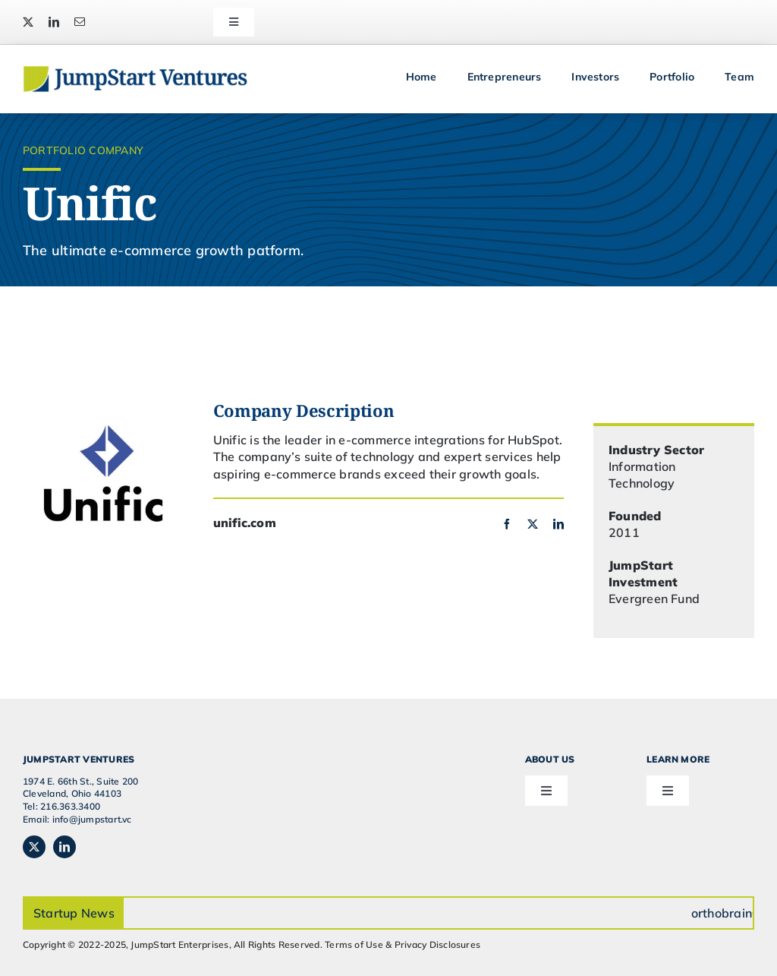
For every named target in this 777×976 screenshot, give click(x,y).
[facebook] (507, 524)
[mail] (79, 22)
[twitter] (28, 22)
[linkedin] (54, 22)
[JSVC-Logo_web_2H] (135, 71)
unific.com (244, 522)
